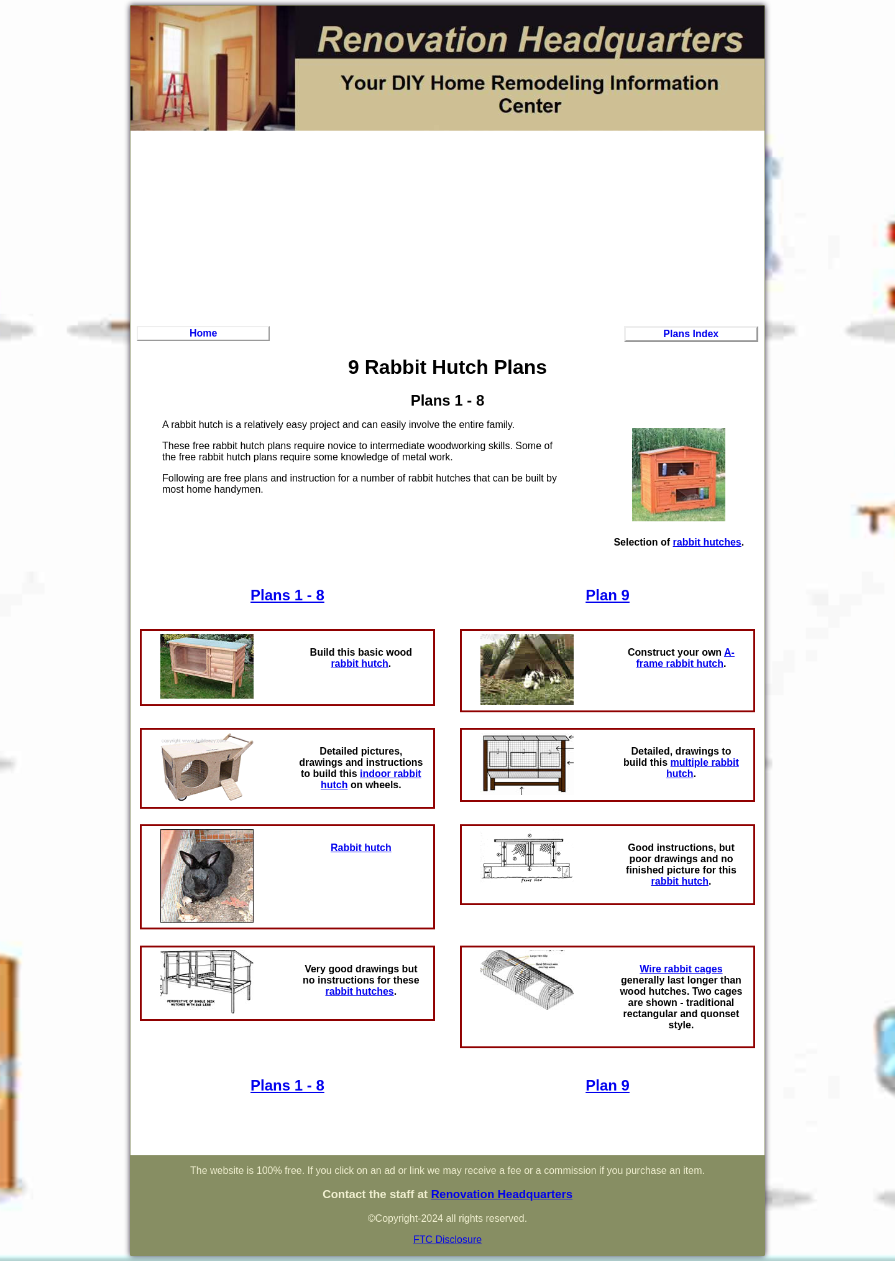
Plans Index (690, 333)
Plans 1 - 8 (287, 595)
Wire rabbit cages (681, 969)
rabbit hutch (359, 663)
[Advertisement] (447, 226)
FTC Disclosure (447, 1239)
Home (203, 333)
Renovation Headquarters (501, 1194)
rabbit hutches (707, 542)
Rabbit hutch (361, 847)
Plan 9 (607, 595)
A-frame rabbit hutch (685, 658)
